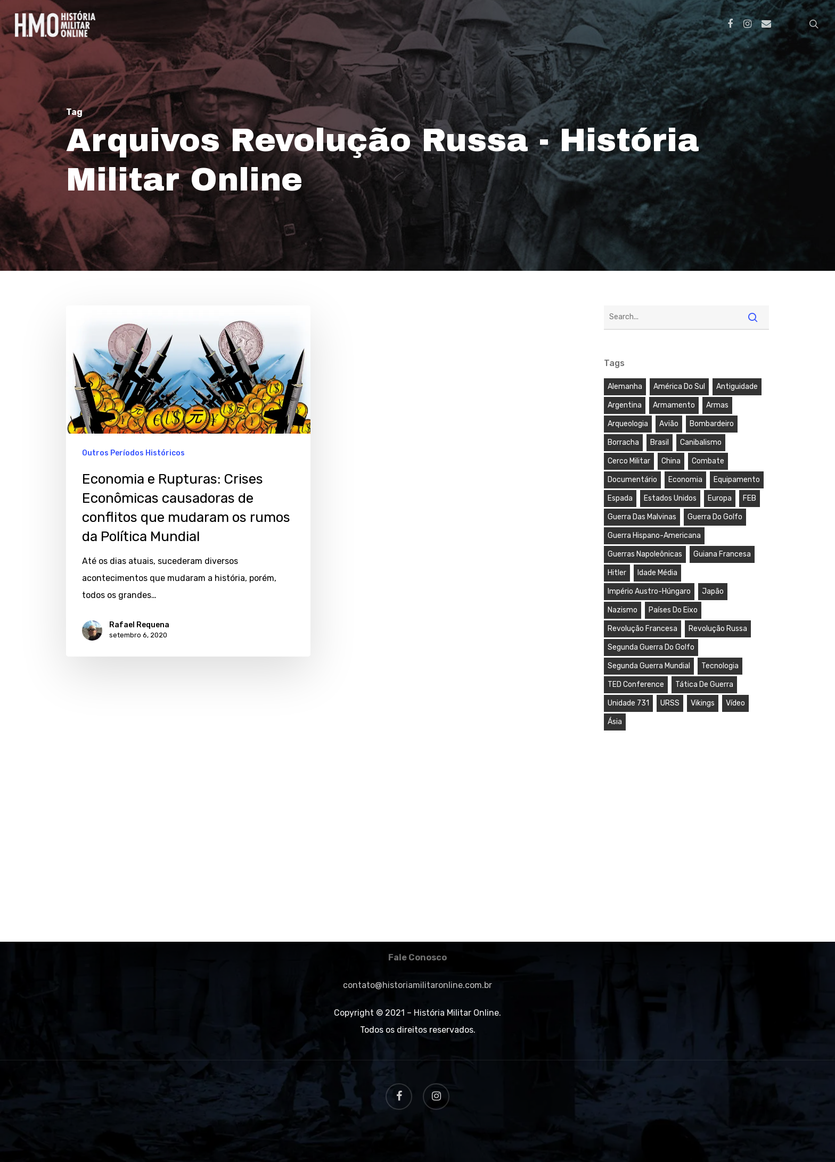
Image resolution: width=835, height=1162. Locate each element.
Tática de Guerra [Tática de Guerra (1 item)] (704, 684)
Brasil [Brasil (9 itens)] (659, 442)
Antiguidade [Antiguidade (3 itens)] (737, 386)
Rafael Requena (139, 624)
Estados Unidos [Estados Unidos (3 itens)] (670, 498)
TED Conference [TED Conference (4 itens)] (636, 684)
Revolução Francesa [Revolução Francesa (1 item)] (642, 628)
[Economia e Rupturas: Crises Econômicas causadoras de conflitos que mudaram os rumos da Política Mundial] (188, 480)
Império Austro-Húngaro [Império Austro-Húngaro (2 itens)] (649, 591)
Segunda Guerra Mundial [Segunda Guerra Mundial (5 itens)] (649, 665)
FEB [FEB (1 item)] (749, 498)
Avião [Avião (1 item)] (668, 423)
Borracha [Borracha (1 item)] (623, 442)
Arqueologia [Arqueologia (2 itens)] (628, 423)
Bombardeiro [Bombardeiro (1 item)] (712, 423)
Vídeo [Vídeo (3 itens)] (735, 703)
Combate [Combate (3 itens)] (708, 461)
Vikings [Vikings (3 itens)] (703, 703)
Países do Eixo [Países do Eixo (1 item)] (673, 610)
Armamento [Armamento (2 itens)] (674, 405)
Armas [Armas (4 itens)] (717, 405)
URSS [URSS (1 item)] (670, 703)
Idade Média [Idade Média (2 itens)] (657, 572)
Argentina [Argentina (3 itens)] (625, 405)
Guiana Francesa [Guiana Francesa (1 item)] (722, 554)
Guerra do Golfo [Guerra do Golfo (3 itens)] (714, 516)
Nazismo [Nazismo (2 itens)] (622, 610)
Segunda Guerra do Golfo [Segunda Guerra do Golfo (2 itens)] (651, 647)
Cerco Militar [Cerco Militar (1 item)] (629, 461)
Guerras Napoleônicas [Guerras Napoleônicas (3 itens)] (645, 554)
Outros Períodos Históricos (133, 453)
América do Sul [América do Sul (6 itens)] (679, 386)
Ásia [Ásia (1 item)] (615, 721)
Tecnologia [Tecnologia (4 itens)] (720, 665)
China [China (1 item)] (671, 461)
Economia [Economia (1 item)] (685, 479)
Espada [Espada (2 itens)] (620, 498)
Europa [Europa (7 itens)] (720, 498)
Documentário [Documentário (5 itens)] (632, 479)
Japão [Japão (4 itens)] (713, 591)
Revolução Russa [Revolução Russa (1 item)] (718, 628)
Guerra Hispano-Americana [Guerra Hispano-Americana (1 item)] (654, 535)
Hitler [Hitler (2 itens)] (617, 572)
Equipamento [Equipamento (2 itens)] (737, 479)
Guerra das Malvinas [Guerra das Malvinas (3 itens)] (642, 516)
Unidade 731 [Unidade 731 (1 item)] (628, 703)
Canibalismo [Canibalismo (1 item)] (701, 442)
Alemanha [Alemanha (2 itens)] (625, 386)
